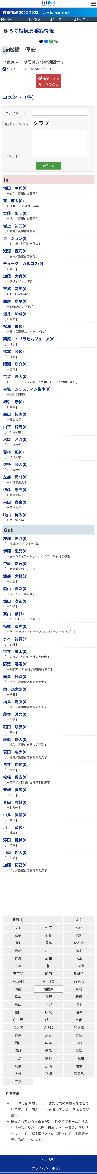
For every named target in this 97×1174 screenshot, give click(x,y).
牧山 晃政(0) (15, 514)
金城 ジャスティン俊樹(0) (27, 389)
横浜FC (48, 981)
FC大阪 (78, 1027)
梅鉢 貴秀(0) (15, 626)
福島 (48, 942)
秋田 (78, 935)
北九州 (79, 1058)
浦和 (48, 958)
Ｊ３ (18, 927)
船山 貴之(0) (15, 588)
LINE (51, 42)
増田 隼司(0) (15, 188)
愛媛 (78, 1050)
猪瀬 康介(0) (15, 364)
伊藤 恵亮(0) (15, 489)
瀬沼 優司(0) (15, 251)
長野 (48, 996)
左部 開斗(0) (15, 477)
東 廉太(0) (13, 200)
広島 (48, 1042)
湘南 (18, 989)
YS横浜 (79, 981)
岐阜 (48, 1019)
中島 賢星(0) (15, 814)
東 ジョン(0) (15, 238)
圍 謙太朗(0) (15, 689)
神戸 (18, 1035)
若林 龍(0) (13, 452)
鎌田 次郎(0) (15, 601)
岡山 (18, 1042)
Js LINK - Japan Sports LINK (48, 3)
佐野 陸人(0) (15, 464)
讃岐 (18, 1050)
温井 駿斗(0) (15, 313)
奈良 (48, 1035)
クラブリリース (15, 69)
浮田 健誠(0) (15, 840)
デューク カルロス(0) (23, 263)
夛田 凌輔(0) (15, 802)
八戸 (78, 927)
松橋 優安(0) (15, 777)
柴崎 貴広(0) (15, 789)
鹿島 (18, 950)
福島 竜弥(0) (15, 701)
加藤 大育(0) (15, 276)
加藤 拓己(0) (15, 865)
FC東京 (78, 965)
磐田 (18, 1012)
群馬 (18, 958)
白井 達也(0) (15, 764)
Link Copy (56, 42)
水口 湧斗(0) (15, 439)
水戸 (48, 950)
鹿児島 (79, 1073)
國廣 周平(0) (15, 301)
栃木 (78, 950)
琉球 (18, 1081)
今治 (18, 1058)
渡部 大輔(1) (15, 576)
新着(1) (18, 919)
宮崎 (48, 1073)
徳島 (48, 1050)
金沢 (48, 1004)
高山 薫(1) (13, 613)
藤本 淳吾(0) (15, 714)
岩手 (18, 935)
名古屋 (18, 1019)
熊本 (78, 1066)
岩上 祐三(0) (15, 225)
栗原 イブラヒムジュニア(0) (29, 339)
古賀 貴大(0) (15, 376)
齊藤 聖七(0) (15, 213)
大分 (18, 1073)
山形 (18, 942)
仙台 (48, 935)
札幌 (48, 927)
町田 (48, 973)
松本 (18, 996)
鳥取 (78, 1035)
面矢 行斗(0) (15, 676)
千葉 (18, 965)
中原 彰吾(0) (15, 563)
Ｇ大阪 (18, 1027)
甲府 (78, 989)
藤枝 (48, 1012)
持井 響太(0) (15, 651)
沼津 (78, 1012)
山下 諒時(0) (15, 426)
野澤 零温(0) (15, 664)
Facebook (46, 42)
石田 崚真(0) (15, 726)
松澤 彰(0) (13, 326)
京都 (78, 1019)
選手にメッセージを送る (48, 81)
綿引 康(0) (13, 401)
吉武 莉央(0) (15, 288)
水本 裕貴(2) (15, 638)
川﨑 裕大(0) (15, 852)
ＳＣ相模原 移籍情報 (28, 30)
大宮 (78, 958)
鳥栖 (18, 1066)
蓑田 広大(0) (15, 752)
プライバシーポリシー (48, 1168)
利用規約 (48, 1159)
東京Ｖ (18, 973)
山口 (78, 1042)
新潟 (78, 996)
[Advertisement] (50, 894)
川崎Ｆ (79, 973)
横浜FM (18, 981)
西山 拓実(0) (15, 414)
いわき (79, 942)
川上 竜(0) (13, 827)
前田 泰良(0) (15, 502)
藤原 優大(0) (15, 739)
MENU (93, 3)
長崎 (48, 1066)
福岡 (48, 1058)
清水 (78, 1004)
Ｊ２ (78, 919)
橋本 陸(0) (13, 351)
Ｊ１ (48, 919)
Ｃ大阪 (48, 1027)
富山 (18, 1004)
